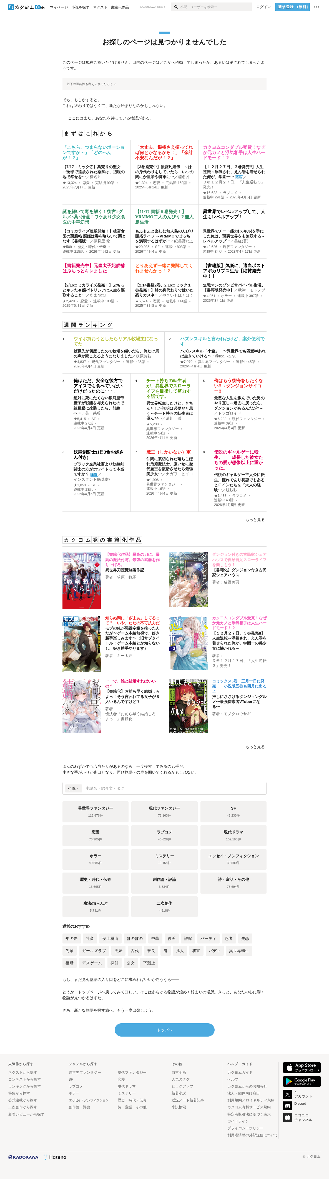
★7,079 (186, 362)
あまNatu (98, 295)
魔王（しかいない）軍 (168, 452)
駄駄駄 (231, 490)
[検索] (175, 6)
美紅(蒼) (241, 241)
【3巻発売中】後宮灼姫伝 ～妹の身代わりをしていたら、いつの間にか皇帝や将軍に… (164, 172)
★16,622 (210, 193)
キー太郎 (124, 655)
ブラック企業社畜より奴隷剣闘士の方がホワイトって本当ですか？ (99, 469)
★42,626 (210, 247)
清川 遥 (173, 418)
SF (157, 247)
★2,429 (68, 301)
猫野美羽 (231, 582)
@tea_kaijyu (226, 356)
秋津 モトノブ (251, 290)
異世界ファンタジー (214, 362)
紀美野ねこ (184, 241)
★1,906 (152, 480)
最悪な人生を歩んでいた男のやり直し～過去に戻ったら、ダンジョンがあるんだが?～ (239, 403)
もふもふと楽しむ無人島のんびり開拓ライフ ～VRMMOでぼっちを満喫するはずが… (164, 236)
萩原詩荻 (143, 356)
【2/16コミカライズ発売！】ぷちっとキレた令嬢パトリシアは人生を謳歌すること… (93, 290)
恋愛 (86, 183)
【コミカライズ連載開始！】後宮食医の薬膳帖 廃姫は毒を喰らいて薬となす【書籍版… (94, 236)
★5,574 (141, 301)
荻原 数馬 (126, 577)
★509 (67, 247)
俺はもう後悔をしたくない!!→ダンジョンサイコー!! (238, 385)
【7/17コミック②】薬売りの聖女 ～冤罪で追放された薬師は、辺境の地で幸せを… (93, 172)
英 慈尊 (93, 413)
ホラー (226, 296)
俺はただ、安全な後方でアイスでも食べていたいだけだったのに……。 (98, 385)
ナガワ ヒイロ (179, 474)
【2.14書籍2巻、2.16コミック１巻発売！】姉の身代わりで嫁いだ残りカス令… (164, 290)
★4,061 (209, 296)
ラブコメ (230, 193)
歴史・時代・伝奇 (91, 247)
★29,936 (142, 247)
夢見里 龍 (102, 241)
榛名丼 (95, 177)
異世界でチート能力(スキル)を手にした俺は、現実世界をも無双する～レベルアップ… (234, 236)
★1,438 (220, 496)
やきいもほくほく (178, 295)
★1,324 (141, 183)
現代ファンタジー (237, 247)
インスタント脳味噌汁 (93, 479)
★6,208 (220, 419)
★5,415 (80, 419)
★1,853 (80, 485)
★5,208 (152, 424)
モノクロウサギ (237, 714)
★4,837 (80, 362)
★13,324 (69, 183)
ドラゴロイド (229, 413)
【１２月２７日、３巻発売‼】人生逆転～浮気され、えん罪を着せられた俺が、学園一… (234, 172)
